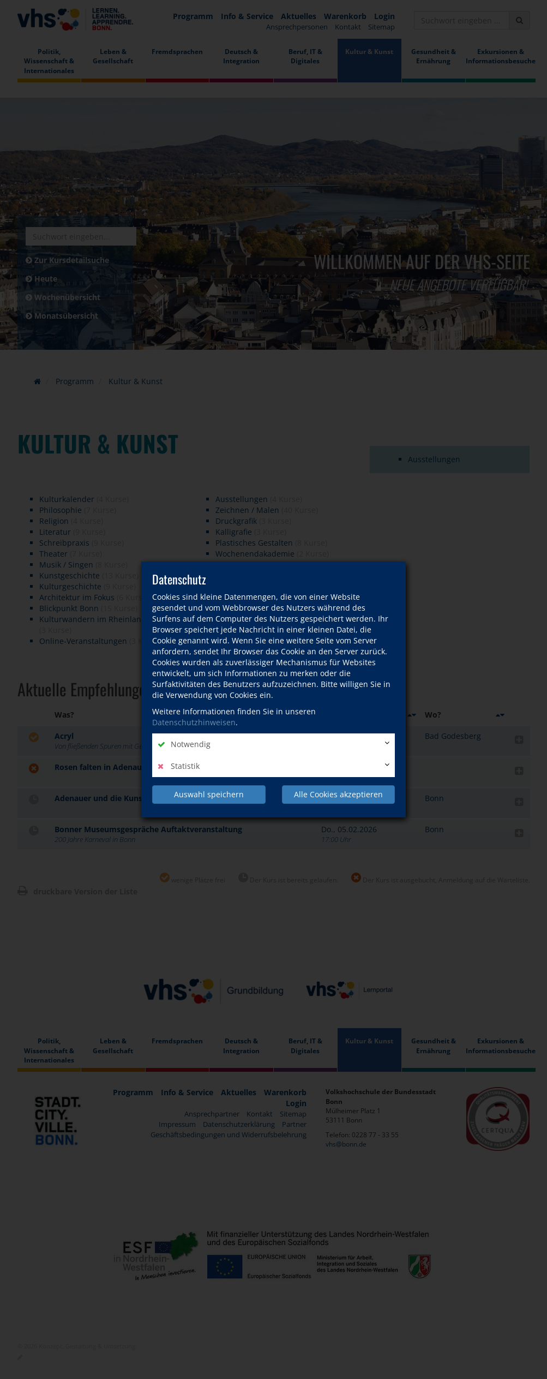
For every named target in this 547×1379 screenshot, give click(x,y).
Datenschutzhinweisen (194, 722)
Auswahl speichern (209, 794)
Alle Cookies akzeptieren (338, 794)
